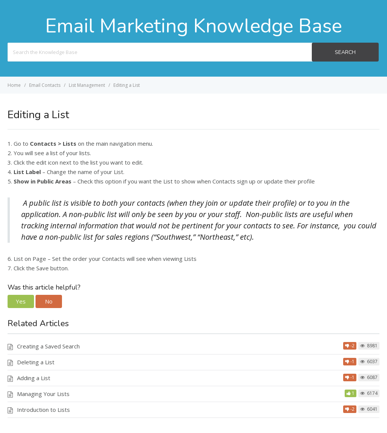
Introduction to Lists (43, 409)
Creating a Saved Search (48, 346)
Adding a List (33, 378)
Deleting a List (35, 362)
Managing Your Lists (43, 394)
